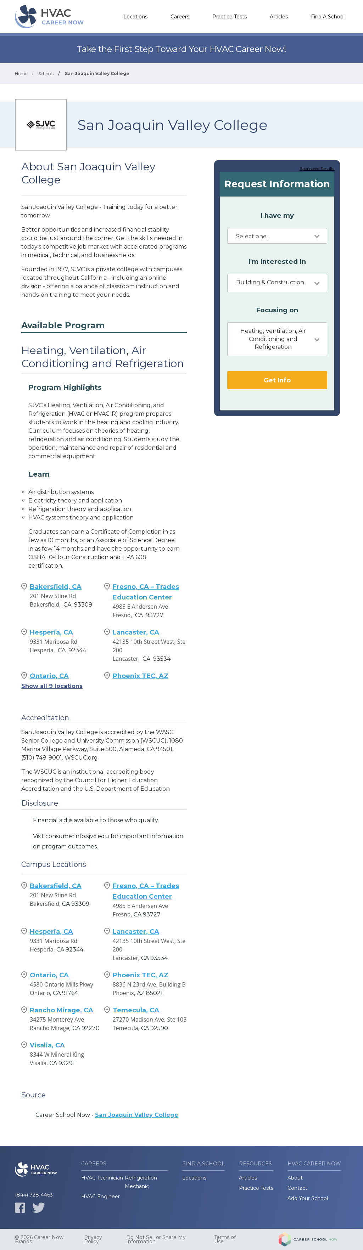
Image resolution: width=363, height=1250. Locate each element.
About (295, 1178)
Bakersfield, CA (56, 587)
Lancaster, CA (136, 632)
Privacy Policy (93, 1239)
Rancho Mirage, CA (61, 1010)
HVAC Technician (102, 1178)
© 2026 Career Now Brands (39, 1239)
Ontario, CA (49, 676)
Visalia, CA (47, 1045)
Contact (297, 1188)
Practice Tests (229, 16)
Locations (135, 16)
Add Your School (307, 1198)
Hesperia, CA (51, 632)
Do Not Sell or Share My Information (156, 1239)
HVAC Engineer (100, 1196)
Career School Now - (106, 1115)
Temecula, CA (136, 1010)
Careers (180, 16)
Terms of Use (225, 1239)
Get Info (277, 380)
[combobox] (277, 235)
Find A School (328, 16)
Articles (279, 16)
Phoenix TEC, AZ (140, 676)
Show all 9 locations (52, 686)
